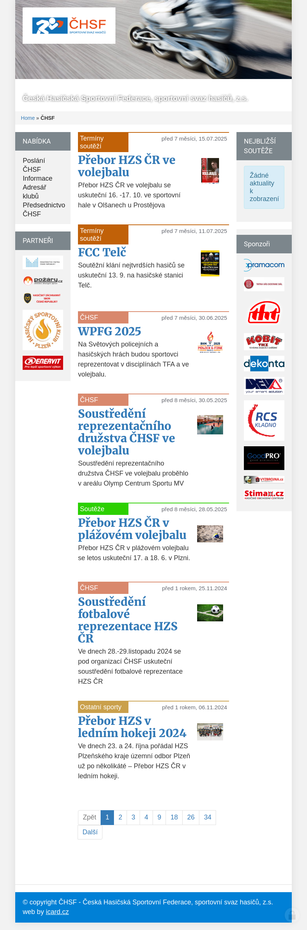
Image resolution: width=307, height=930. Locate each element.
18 (174, 817)
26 (191, 817)
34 (207, 817)
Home (28, 118)
